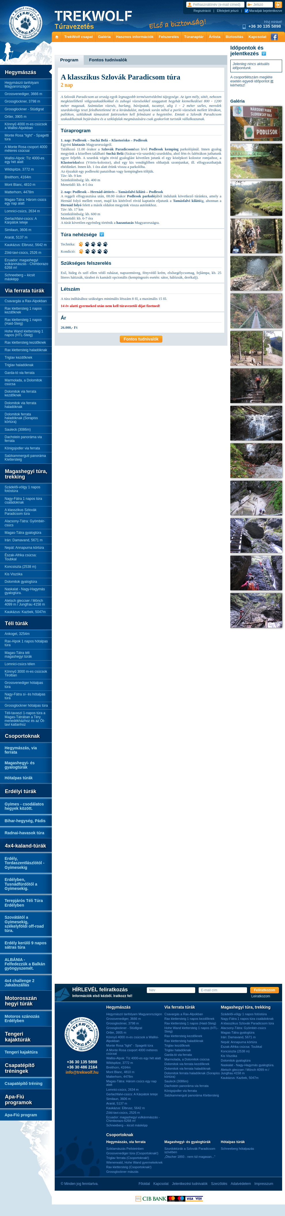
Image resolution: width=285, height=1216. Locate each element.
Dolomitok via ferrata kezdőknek (20, 393)
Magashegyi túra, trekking (26, 474)
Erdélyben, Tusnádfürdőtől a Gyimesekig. (21, 884)
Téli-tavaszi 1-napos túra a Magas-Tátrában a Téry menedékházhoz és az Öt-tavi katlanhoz (25, 719)
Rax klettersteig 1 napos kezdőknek (23, 310)
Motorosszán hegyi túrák (21, 1001)
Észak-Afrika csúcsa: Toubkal (21, 557)
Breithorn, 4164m (18, 177)
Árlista (214, 37)
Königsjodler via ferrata (22, 448)
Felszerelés (169, 37)
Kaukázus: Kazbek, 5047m (25, 612)
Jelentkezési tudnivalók (190, 1184)
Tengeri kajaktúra (21, 1052)
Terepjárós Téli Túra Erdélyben (24, 902)
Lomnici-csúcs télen (20, 664)
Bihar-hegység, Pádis (25, 820)
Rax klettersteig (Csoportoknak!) (128, 1167)
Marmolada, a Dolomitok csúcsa (23, 382)
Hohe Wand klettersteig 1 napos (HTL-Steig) (24, 333)
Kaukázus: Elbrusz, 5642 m (26, 245)
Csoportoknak (22, 736)
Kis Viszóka (13, 574)
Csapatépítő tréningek (20, 1068)
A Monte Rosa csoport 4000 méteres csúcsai (26, 149)
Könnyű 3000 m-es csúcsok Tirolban (26, 673)
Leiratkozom (260, 996)
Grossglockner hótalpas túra (26, 705)
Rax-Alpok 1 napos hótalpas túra (26, 643)
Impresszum (263, 1184)
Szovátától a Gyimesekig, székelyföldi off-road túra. (24, 924)
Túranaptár (194, 37)
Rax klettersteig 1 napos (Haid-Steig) (23, 322)
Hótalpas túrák (19, 778)
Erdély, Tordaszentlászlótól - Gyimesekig (24, 863)
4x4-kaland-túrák (25, 846)
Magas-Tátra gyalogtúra (23, 533)
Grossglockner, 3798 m (22, 101)
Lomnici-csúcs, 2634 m (22, 211)
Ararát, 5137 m (16, 237)
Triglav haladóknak (19, 365)
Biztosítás (234, 37)
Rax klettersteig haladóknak (26, 350)
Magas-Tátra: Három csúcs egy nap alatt (25, 201)
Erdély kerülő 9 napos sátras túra (26, 945)
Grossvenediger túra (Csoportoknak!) (132, 1153)
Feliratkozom (264, 990)
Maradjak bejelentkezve (265, 10)
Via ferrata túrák (24, 291)
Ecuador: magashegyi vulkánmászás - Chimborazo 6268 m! (26, 264)
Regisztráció (202, 10)
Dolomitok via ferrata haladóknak (20, 405)
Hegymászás (20, 72)
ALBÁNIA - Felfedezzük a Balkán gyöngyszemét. (25, 964)
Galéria (104, 37)
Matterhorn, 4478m (19, 192)
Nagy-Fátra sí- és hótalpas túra (25, 696)
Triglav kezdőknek (18, 357)
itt (271, 81)
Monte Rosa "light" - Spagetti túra (27, 137)
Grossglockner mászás (122, 1171)
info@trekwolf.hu (82, 1072)
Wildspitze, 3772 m (19, 169)
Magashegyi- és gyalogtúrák (20, 765)
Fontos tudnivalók (141, 339)
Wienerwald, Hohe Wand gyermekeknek (134, 1162)
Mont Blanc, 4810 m (20, 185)
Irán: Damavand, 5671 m (24, 540)
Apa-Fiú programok (18, 1099)
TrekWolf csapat (78, 37)
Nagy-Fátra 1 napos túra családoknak (23, 500)
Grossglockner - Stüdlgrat (24, 109)
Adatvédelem (241, 1184)
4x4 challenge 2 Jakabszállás (20, 982)
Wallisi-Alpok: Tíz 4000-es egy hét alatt (24, 160)
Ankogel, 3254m (17, 634)
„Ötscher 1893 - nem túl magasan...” (189, 1156)
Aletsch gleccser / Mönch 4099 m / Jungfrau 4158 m (25, 602)
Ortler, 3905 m (15, 117)
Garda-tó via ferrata (20, 373)
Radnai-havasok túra (24, 833)
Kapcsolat (257, 37)
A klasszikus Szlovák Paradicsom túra (21, 512)
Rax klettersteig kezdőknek (25, 343)
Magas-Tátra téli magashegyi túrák (18, 655)
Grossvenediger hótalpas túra (24, 685)
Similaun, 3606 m (18, 230)
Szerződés (219, 1184)
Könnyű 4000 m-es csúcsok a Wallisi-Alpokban (26, 126)
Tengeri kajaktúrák (18, 1037)
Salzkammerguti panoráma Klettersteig (25, 458)
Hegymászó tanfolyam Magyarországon (22, 84)
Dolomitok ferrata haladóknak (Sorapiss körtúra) (21, 418)
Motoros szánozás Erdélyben (22, 1018)
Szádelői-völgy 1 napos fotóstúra (22, 489)
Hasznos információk (135, 37)
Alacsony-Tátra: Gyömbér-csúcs (25, 523)
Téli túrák (16, 623)
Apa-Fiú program (21, 1115)
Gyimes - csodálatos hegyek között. (24, 806)
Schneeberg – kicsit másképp (20, 277)
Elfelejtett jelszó (228, 10)
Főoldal (144, 1184)
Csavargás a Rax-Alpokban (26, 301)
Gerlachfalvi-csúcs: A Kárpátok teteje (21, 220)
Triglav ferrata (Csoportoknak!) (127, 1158)
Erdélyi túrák (20, 791)
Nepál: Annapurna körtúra (24, 548)
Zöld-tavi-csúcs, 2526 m (23, 253)
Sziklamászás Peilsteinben (125, 1148)
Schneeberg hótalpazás (237, 1148)
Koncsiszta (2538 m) (20, 567)
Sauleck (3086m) (18, 430)
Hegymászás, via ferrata (21, 750)
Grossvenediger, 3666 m (23, 94)
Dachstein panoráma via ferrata (23, 439)
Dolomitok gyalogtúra (21, 582)
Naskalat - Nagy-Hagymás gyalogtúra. (25, 591)
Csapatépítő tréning (23, 1083)
